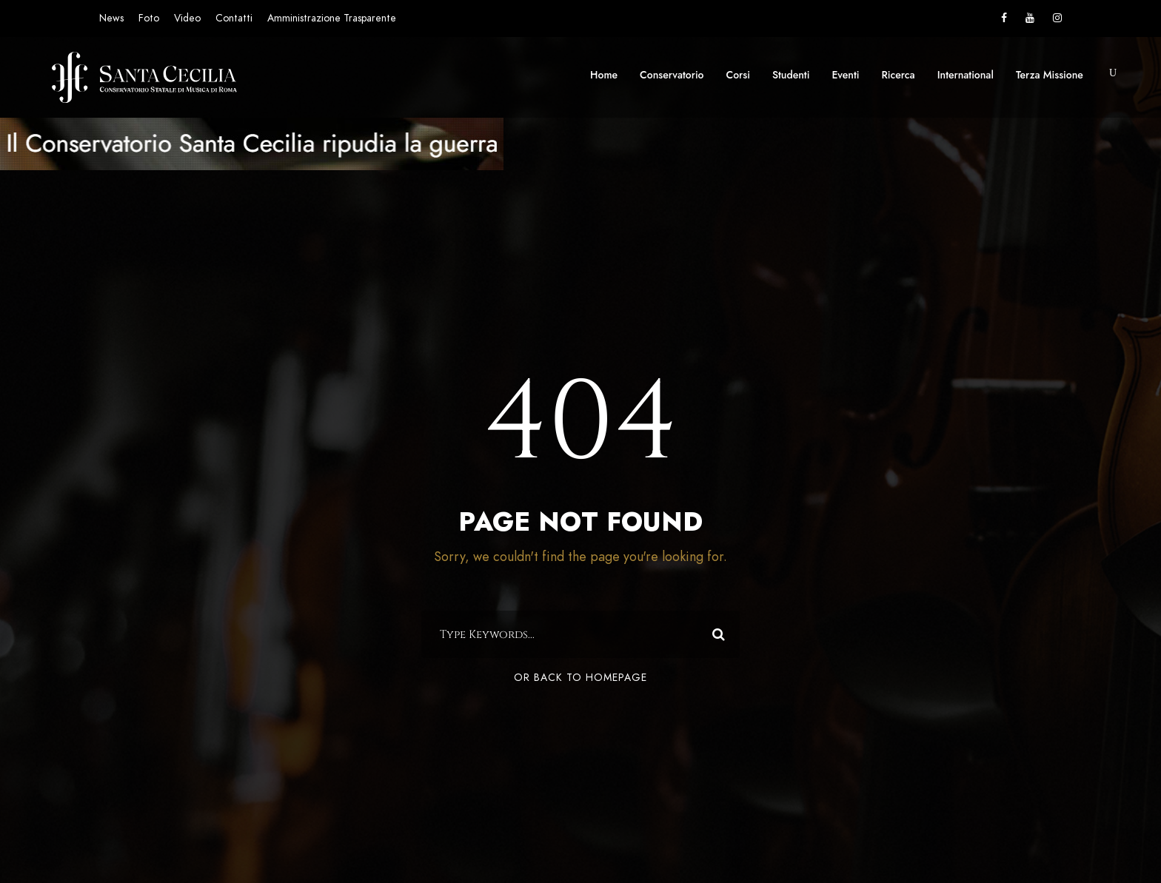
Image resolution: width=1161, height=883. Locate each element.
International (965, 74)
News (111, 18)
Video (187, 18)
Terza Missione (1049, 74)
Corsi (738, 74)
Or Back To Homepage (580, 678)
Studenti (790, 74)
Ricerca (898, 74)
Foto (148, 18)
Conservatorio (671, 74)
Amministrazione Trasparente (331, 18)
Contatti (233, 18)
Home (604, 74)
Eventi (845, 74)
